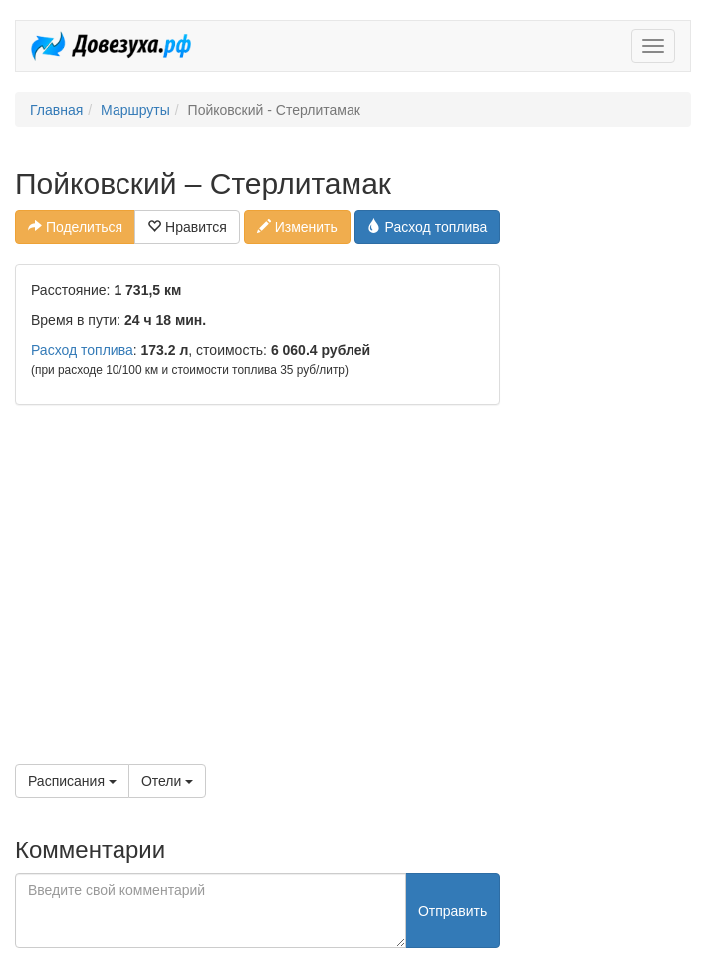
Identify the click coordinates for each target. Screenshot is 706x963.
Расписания (72, 781)
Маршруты (135, 110)
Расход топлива (427, 227)
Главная (56, 110)
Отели (167, 781)
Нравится (187, 227)
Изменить (297, 227)
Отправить (452, 911)
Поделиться (75, 227)
